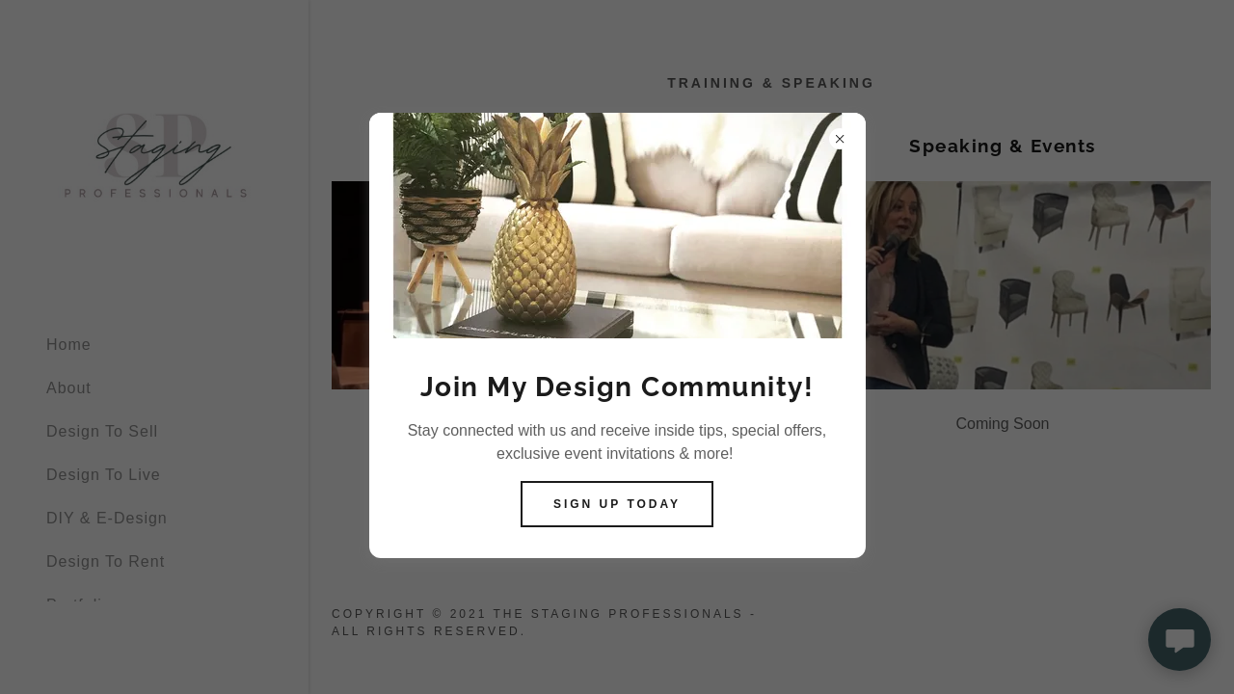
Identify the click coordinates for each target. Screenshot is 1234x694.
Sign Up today (617, 504)
